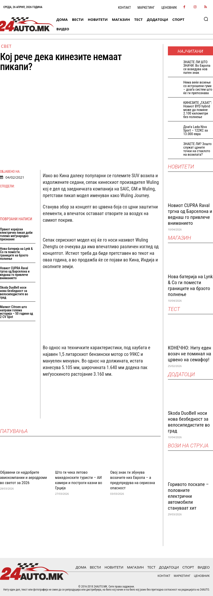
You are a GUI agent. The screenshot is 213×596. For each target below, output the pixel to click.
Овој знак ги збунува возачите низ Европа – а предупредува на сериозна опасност (132, 480)
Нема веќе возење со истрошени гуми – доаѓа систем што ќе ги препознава (197, 87)
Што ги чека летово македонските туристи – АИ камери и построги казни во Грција (78, 480)
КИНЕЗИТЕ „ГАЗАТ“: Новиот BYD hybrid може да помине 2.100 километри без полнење (197, 110)
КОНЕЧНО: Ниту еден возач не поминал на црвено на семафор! (189, 353)
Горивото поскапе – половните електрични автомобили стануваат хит (188, 496)
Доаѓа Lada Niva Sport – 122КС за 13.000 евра (195, 130)
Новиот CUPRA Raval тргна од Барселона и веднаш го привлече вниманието (15, 273)
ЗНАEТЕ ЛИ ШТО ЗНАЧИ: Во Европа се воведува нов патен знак (196, 67)
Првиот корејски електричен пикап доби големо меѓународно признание (16, 234)
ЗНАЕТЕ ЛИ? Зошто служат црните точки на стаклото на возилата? (197, 149)
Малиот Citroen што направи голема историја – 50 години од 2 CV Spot (16, 312)
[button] (206, 19)
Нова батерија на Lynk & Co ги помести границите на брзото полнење (16, 253)
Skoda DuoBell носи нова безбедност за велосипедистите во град (14, 292)
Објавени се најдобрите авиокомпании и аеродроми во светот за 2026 (23, 477)
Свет (6, 46)
